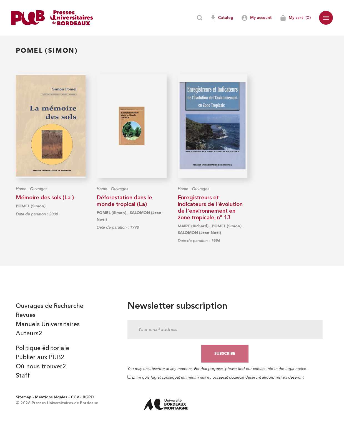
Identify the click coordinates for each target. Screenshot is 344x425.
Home (21, 189)
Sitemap (23, 397)
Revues (26, 315)
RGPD (88, 397)
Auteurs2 (29, 334)
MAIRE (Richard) (193, 226)
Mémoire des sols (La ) (45, 198)
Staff (23, 376)
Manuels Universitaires (48, 324)
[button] (326, 18)
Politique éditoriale (42, 348)
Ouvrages (38, 189)
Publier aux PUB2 (40, 357)
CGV (75, 397)
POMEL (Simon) (31, 206)
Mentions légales (51, 397)
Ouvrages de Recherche (49, 306)
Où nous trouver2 (41, 367)
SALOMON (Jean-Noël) (199, 232)
